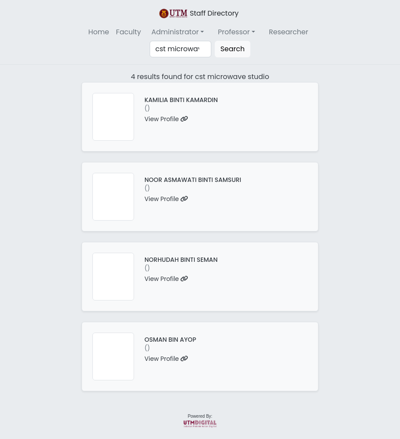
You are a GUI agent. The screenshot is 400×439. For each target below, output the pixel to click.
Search (232, 49)
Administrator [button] (175, 32)
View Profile (166, 119)
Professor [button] (234, 32)
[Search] (180, 49)
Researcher (288, 32)
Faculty (128, 32)
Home (99, 32)
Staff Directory (198, 13)
